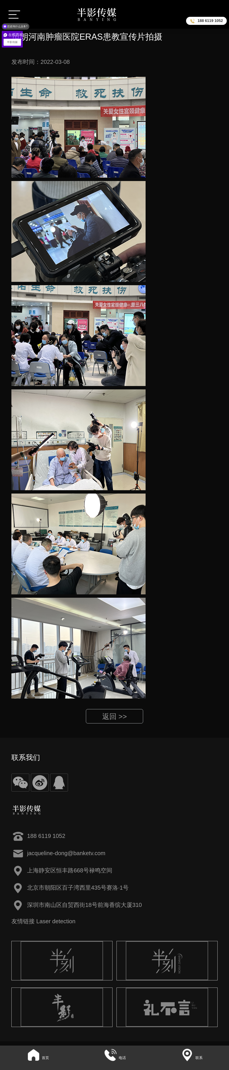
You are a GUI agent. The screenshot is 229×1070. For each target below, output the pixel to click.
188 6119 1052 (210, 21)
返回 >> (114, 716)
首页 (37, 1058)
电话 (114, 1058)
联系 (191, 1058)
